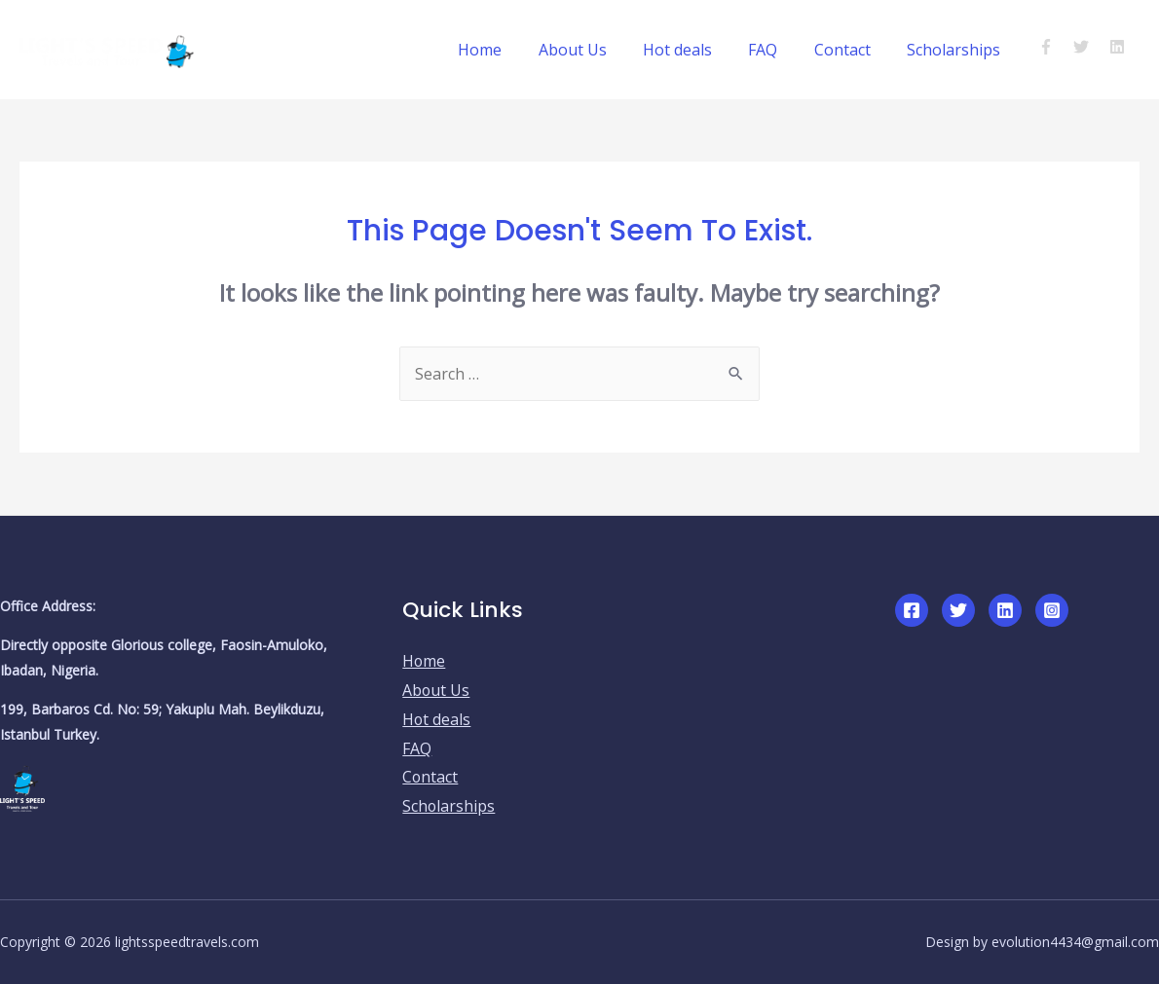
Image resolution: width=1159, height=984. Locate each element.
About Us (596, 49)
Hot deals (695, 49)
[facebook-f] (1054, 47)
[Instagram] (1051, 610)
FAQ (776, 49)
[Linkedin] (1005, 610)
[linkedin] (1119, 47)
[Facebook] (911, 610)
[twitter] (1089, 47)
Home (509, 49)
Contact (850, 49)
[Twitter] (958, 610)
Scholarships (956, 49)
